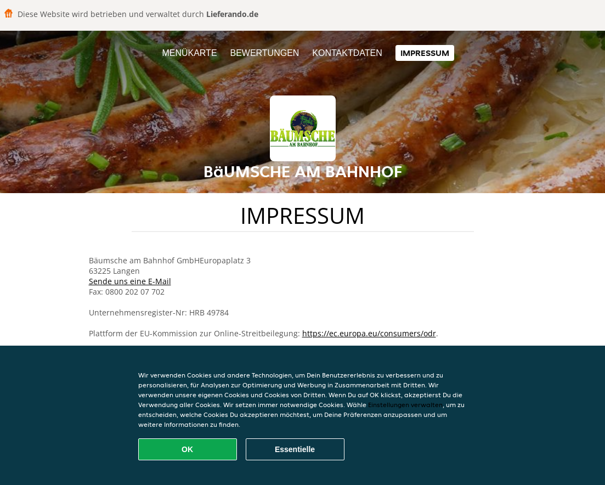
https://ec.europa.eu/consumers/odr (369, 333)
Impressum (424, 53)
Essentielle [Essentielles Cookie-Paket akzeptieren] (295, 449)
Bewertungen (264, 53)
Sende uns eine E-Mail (130, 281)
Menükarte (189, 53)
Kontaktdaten (347, 53)
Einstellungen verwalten (405, 405)
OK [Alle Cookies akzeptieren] (187, 449)
